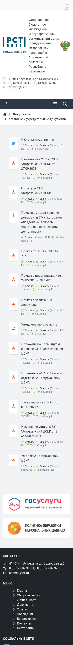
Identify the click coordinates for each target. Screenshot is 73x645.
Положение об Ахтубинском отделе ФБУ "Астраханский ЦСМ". (41, 378)
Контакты (24, 623)
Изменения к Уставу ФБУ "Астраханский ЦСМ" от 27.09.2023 (39, 163)
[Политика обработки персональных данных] (36, 528)
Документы (25, 605)
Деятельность (27, 600)
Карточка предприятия (37, 139)
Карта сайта (25, 628)
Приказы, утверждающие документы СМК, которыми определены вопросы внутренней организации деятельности (41, 222)
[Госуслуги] (36, 504)
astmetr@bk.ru (18, 87)
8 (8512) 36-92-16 (44, 83)
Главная (22, 590)
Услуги (22, 609)
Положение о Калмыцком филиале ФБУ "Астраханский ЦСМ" (42, 348)
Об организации (28, 595)
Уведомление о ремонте (39, 324)
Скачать (44, 145)
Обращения (25, 614)
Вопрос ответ (26, 619)
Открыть (29, 145)
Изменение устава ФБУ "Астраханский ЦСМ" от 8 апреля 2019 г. (39, 431)
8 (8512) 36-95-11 (20, 83)
